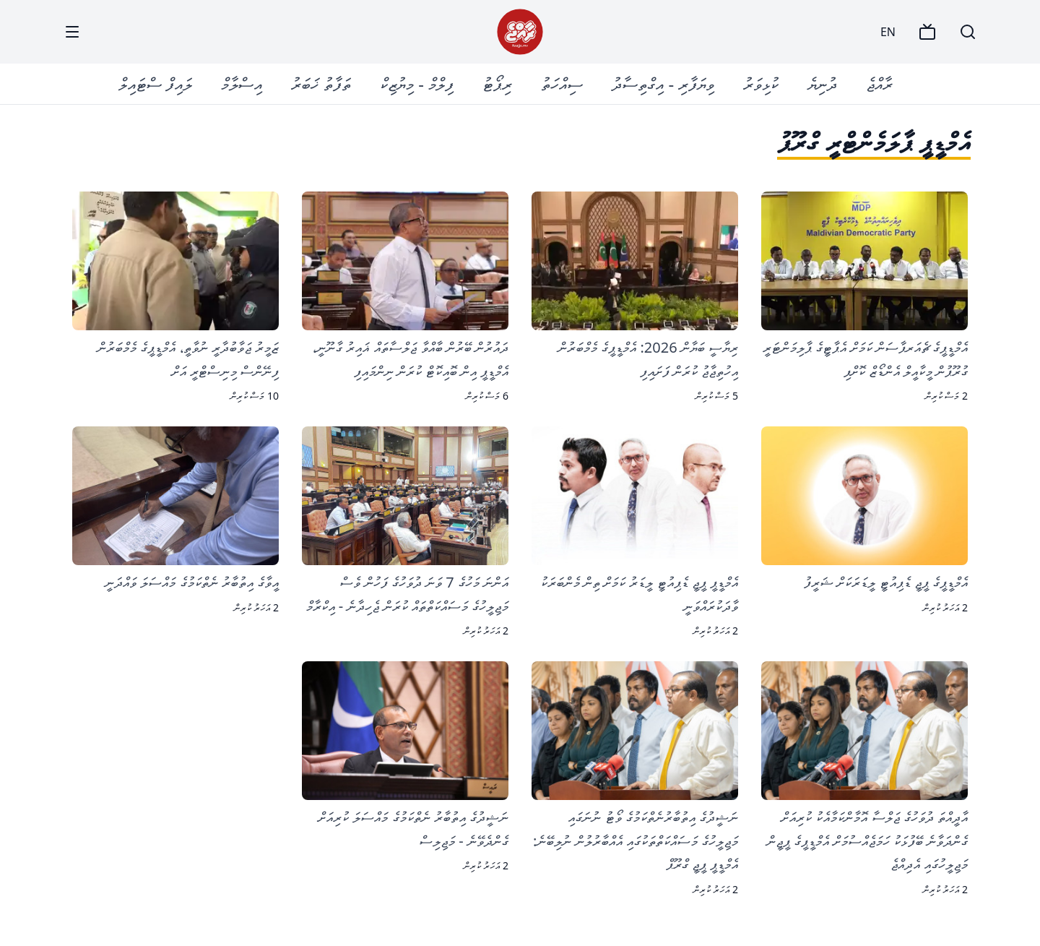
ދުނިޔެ (822, 83)
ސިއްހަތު (562, 83)
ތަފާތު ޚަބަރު (321, 83)
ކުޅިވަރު (761, 83)
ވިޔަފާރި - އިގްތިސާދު (663, 83)
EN (888, 32)
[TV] (927, 31)
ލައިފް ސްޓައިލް (155, 83)
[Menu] (72, 31)
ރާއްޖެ (879, 83)
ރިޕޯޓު (497, 83)
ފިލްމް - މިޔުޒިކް (417, 83)
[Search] (967, 31)
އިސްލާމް (241, 83)
